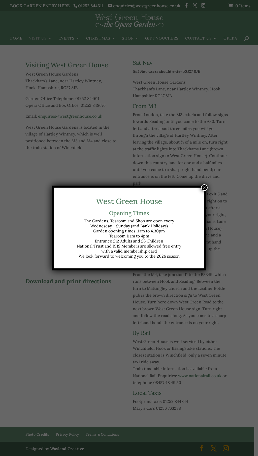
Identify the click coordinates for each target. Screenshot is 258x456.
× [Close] (204, 187)
